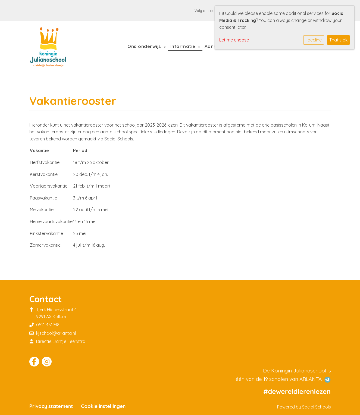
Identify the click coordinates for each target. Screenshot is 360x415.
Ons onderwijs (144, 46)
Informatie (183, 46)
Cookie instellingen (103, 406)
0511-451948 (48, 324)
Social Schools (316, 407)
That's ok (338, 40)
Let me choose (234, 40)
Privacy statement (51, 406)
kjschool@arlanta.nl (56, 333)
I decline (314, 40)
